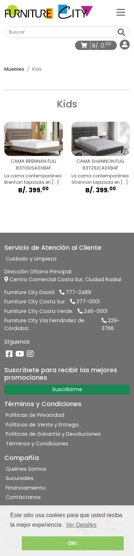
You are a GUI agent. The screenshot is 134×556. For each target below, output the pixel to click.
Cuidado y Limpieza (31, 258)
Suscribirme (67, 389)
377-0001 (85, 301)
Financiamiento (26, 487)
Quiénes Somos (26, 468)
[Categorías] (120, 12)
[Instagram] (30, 354)
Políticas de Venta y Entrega (42, 424)
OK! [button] (72, 543)
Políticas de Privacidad (35, 415)
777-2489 (75, 292)
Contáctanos (23, 497)
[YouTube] (19, 354)
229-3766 (110, 324)
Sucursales (20, 478)
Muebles (14, 69)
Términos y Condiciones (37, 443)
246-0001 (93, 311)
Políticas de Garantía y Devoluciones (53, 434)
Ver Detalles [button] (81, 525)
